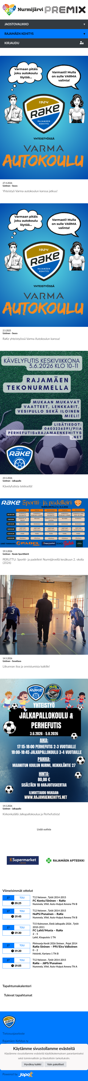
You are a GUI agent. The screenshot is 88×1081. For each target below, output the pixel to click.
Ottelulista (11, 974)
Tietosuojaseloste (13, 1033)
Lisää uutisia (44, 829)
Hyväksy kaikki (32, 1064)
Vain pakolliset (55, 1064)
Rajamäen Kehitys (46, 33)
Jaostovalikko (46, 24)
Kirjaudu (44, 43)
